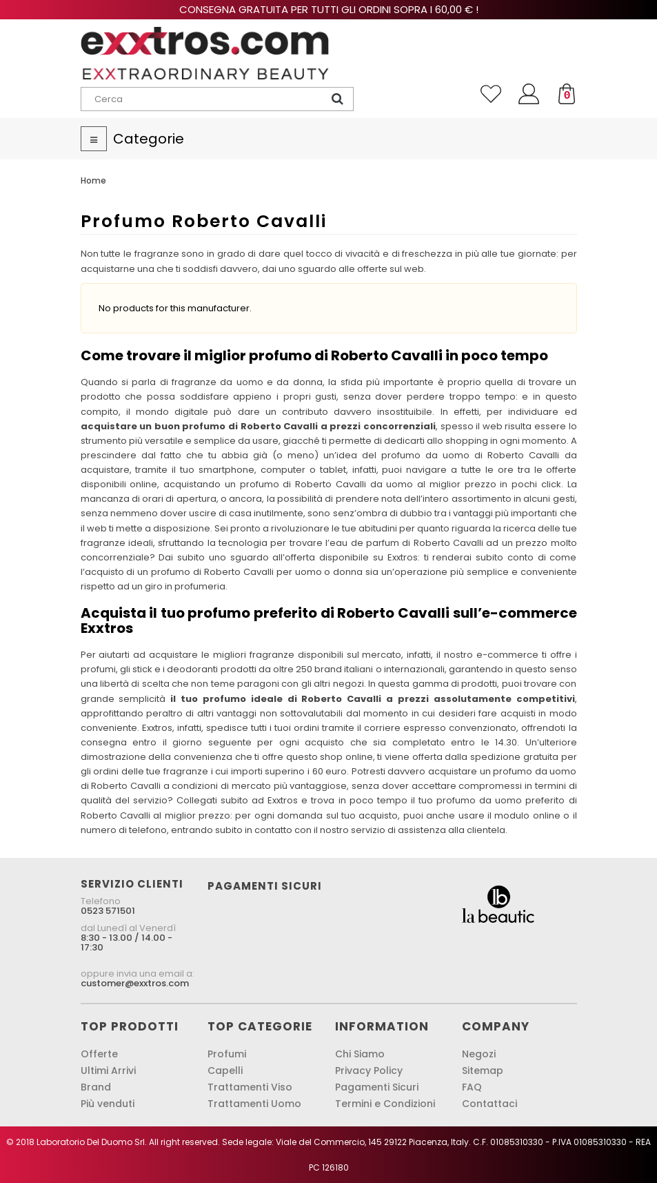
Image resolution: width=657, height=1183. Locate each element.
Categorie (148, 138)
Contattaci (489, 1104)
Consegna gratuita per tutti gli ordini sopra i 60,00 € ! (328, 9)
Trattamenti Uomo (254, 1104)
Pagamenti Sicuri (376, 1087)
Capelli (225, 1070)
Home (93, 180)
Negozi (479, 1054)
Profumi (227, 1054)
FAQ (472, 1087)
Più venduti (107, 1104)
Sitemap (482, 1070)
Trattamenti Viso (250, 1087)
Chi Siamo (360, 1054)
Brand (96, 1087)
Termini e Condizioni (385, 1104)
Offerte (99, 1054)
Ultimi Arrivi (108, 1070)
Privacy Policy (369, 1070)
